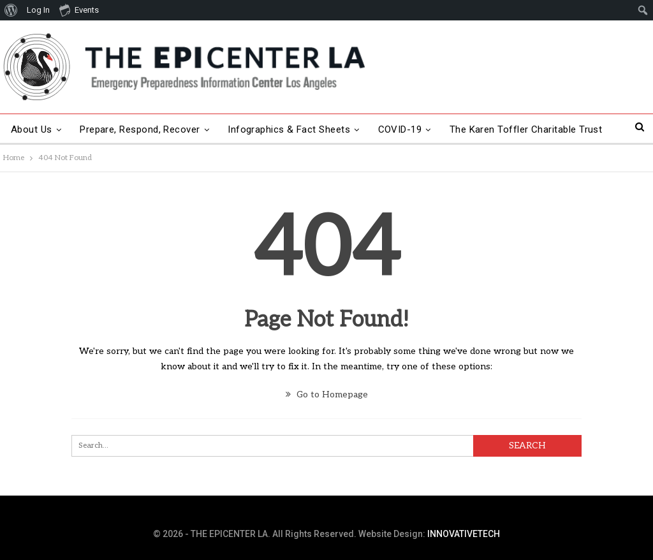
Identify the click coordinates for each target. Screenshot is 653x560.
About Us (31, 129)
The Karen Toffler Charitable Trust (526, 129)
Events (79, 9)
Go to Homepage (327, 394)
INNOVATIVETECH (463, 534)
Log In (38, 10)
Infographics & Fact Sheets (289, 129)
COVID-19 (400, 129)
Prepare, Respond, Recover (140, 129)
